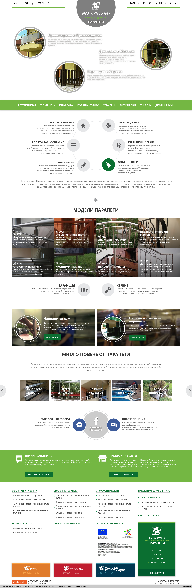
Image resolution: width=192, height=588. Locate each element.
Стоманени (47, 105)
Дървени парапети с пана (25, 532)
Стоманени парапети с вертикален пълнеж (72, 496)
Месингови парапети (150, 515)
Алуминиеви (27, 105)
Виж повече (52, 337)
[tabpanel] (34, 390)
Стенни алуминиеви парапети (27, 495)
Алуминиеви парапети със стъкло (29, 500)
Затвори (186, 586)
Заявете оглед (23, 2)
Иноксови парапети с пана (110, 517)
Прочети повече (79, 586)
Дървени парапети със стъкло (27, 528)
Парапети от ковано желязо (154, 491)
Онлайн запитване (164, 2)
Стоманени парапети (66, 491)
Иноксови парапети (107, 491)
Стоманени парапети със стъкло (70, 502)
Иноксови (66, 105)
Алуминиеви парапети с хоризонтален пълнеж (31, 505)
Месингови (128, 105)
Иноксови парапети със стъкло (112, 500)
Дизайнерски (164, 105)
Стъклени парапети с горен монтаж (157, 502)
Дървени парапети (22, 523)
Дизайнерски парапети (67, 523)
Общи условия (157, 562)
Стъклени (109, 105)
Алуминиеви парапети (24, 491)
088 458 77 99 (157, 572)
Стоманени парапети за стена (69, 517)
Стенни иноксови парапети (111, 495)
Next (3, 391)
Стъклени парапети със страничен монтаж (156, 507)
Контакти (138, 2)
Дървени (146, 105)
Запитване (157, 558)
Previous (189, 391)
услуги (43, 2)
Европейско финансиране (111, 523)
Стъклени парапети (149, 497)
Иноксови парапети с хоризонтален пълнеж (115, 505)
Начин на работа (123, 474)
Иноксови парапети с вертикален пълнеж (114, 511)
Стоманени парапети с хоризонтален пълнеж (73, 507)
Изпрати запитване (39, 474)
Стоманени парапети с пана (68, 513)
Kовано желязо (88, 105)
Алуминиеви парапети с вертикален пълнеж (30, 511)
